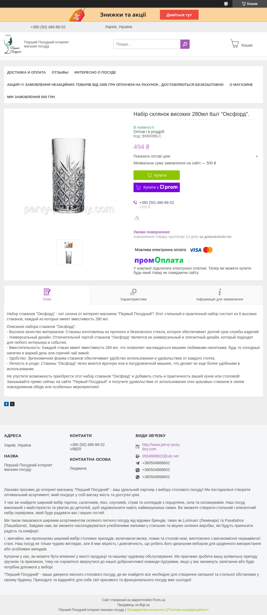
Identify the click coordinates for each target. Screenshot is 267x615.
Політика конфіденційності (188, 610)
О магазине (241, 85)
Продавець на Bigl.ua (133, 605)
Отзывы (60, 72)
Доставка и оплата (26, 72)
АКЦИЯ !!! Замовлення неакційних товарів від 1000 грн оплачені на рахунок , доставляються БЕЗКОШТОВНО (115, 85)
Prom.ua (159, 600)
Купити (160, 175)
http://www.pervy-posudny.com (161, 446)
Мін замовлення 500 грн (31, 97)
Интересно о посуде (95, 72)
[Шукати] (185, 44)
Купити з (160, 187)
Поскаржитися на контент (146, 610)
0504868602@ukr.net (160, 456)
